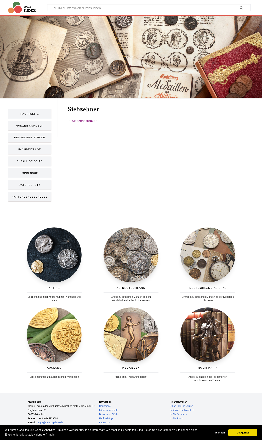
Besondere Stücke (29, 137)
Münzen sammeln (108, 410)
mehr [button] (52, 434)
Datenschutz (29, 185)
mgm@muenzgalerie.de (50, 422)
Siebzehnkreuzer (84, 121)
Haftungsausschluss (30, 196)
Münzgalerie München (182, 410)
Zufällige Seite (30, 161)
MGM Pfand (176, 418)
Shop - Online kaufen (181, 406)
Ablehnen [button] (219, 432)
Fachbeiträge (29, 149)
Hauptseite (29, 113)
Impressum (29, 173)
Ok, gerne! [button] (243, 432)
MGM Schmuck (178, 414)
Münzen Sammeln (29, 125)
